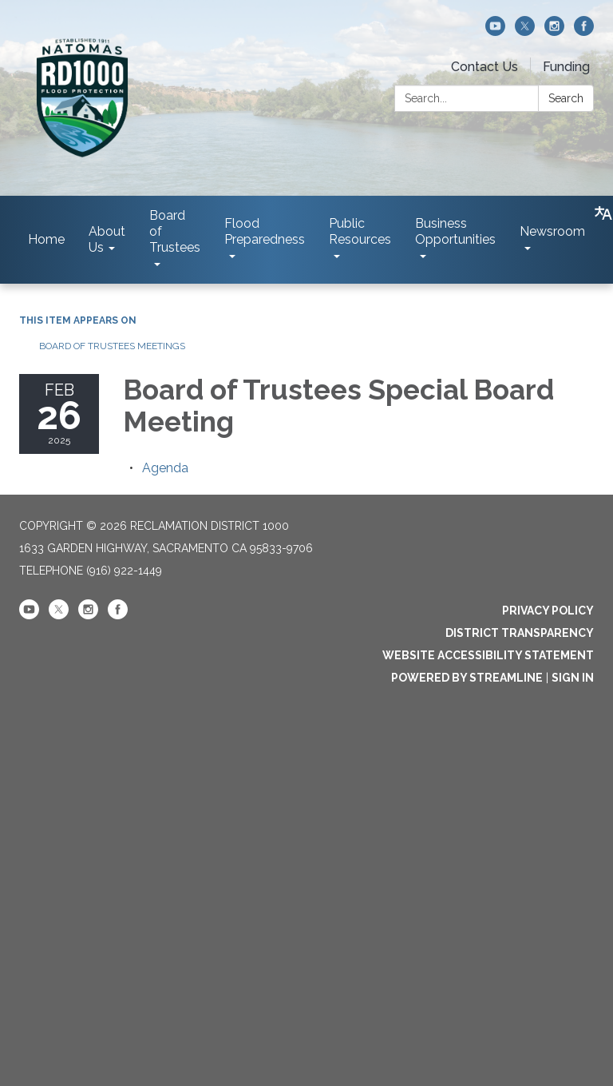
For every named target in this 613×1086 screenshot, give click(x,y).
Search (565, 98)
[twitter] (525, 31)
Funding (566, 66)
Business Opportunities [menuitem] (455, 231)
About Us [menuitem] (107, 239)
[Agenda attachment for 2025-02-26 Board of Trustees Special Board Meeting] (165, 467)
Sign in (573, 677)
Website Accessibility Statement (488, 655)
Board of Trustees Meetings (112, 346)
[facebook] (584, 31)
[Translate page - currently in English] (603, 213)
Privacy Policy (548, 610)
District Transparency (519, 633)
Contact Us (484, 66)
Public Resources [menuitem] (360, 231)
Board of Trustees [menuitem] (174, 231)
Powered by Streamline (467, 677)
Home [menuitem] (46, 239)
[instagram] (554, 31)
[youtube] (495, 31)
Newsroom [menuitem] (552, 231)
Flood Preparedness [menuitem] (264, 231)
